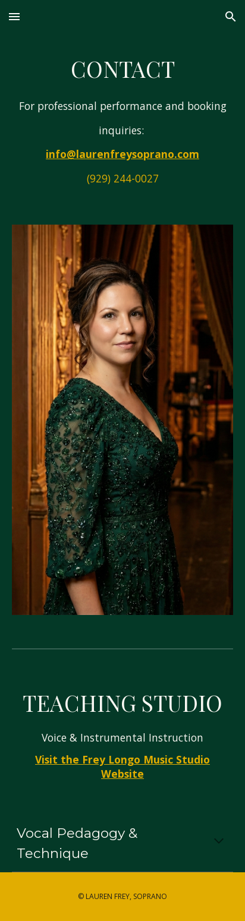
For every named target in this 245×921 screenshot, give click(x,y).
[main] (122, 122)
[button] (14, 16)
